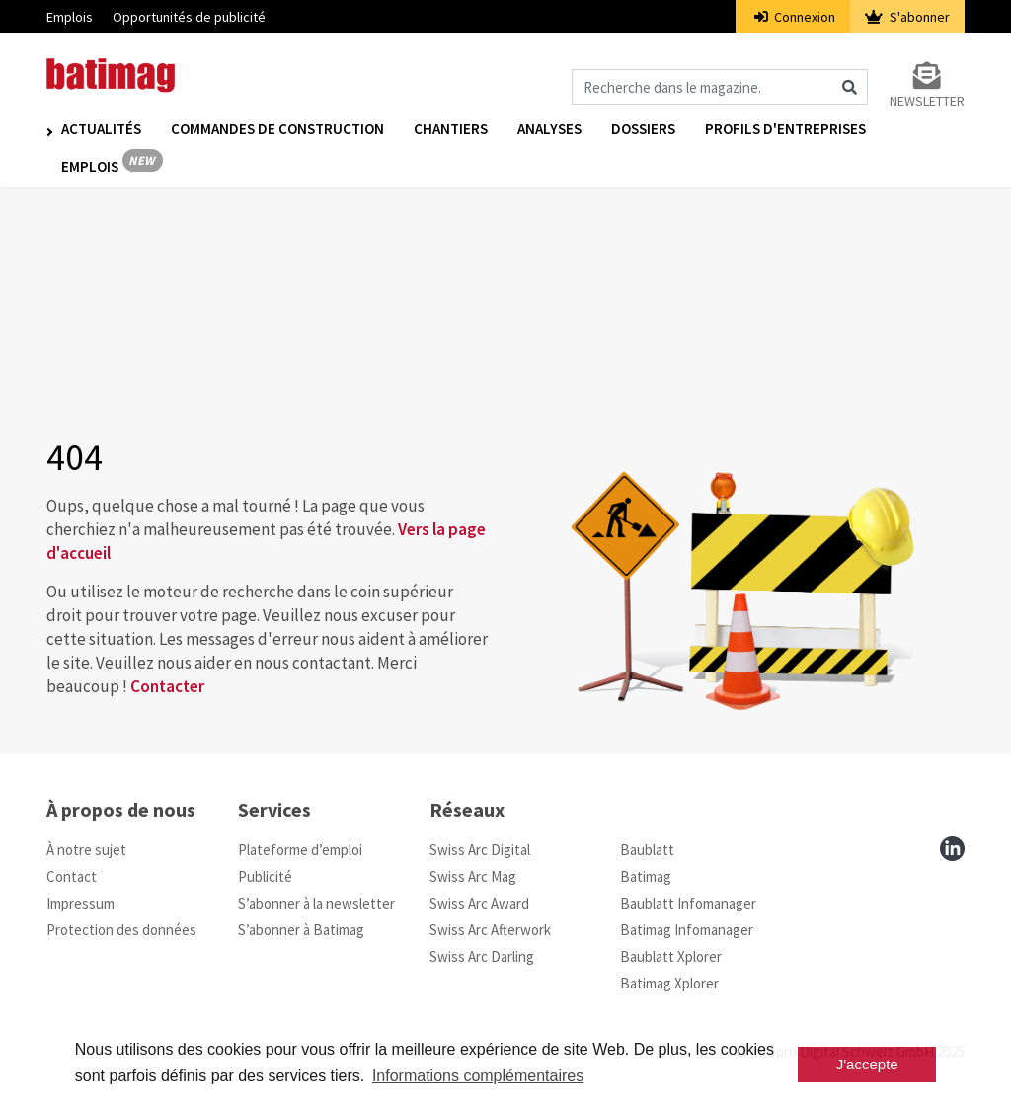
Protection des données (121, 929)
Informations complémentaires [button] (477, 1075)
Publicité (265, 876)
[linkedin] (952, 848)
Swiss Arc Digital (479, 849)
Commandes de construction (277, 129)
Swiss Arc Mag (472, 876)
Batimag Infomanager (686, 929)
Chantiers (451, 129)
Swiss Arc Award (479, 903)
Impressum (80, 903)
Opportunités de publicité (189, 17)
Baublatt (647, 849)
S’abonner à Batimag (301, 929)
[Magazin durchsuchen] (720, 87)
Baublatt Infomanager (688, 903)
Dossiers (643, 129)
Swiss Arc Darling (481, 956)
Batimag (645, 876)
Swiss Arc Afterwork (490, 929)
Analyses (549, 129)
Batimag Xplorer (669, 983)
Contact (71, 876)
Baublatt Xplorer (671, 956)
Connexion (795, 17)
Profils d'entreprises (785, 129)
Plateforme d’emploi (300, 849)
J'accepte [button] (867, 1064)
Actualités (101, 129)
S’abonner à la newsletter (316, 903)
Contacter (167, 686)
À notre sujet (86, 849)
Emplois (69, 17)
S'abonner (907, 17)
